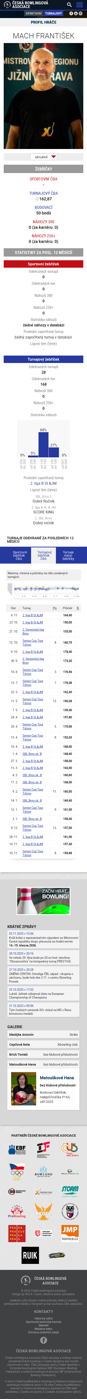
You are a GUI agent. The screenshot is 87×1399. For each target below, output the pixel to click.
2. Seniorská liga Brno (33, 631)
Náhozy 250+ (43, 236)
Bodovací (43, 207)
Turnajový (53, 13)
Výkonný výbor (43, 1318)
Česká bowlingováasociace (50, 1281)
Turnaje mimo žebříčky (68, 555)
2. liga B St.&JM (43, 483)
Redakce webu (43, 1329)
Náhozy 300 (43, 221)
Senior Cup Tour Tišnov (33, 643)
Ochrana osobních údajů (43, 1332)
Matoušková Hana (57, 1077)
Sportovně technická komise (43, 1322)
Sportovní (34, 13)
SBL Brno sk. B (32, 754)
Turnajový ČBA (43, 193)
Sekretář (44, 1325)
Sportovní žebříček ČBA (20, 555)
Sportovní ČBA (43, 179)
